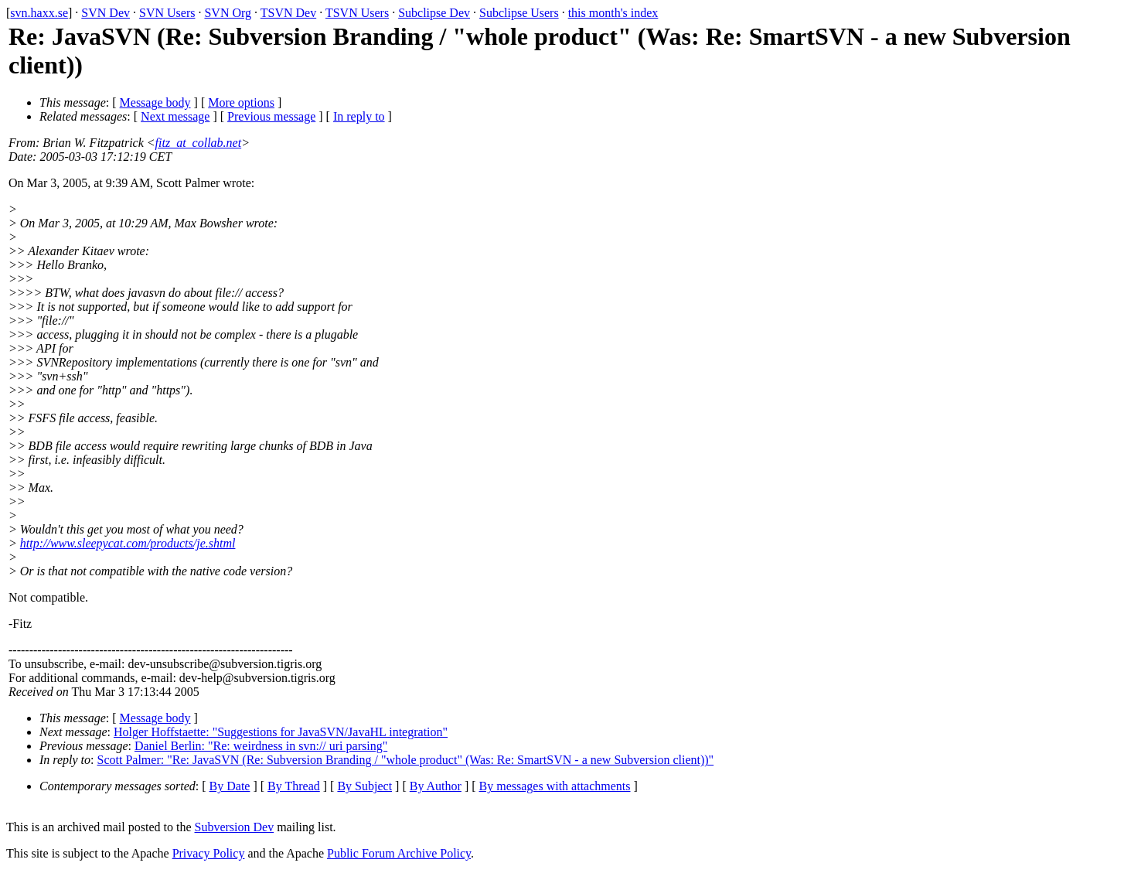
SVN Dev (105, 12)
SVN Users (167, 12)
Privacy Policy (208, 853)
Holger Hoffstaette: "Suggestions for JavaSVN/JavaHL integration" (281, 731)
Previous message (271, 116)
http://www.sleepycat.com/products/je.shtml (128, 543)
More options (241, 102)
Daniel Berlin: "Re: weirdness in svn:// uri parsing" (261, 745)
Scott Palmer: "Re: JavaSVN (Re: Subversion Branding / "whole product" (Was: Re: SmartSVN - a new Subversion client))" (405, 759)
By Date (229, 786)
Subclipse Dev (434, 12)
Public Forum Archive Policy (399, 853)
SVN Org (227, 12)
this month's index (613, 12)
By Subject (364, 786)
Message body (155, 102)
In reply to (359, 116)
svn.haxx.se (39, 12)
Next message (175, 116)
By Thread (293, 786)
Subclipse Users (519, 12)
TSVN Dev (288, 12)
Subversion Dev (234, 827)
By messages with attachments (555, 786)
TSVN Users (357, 12)
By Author (436, 786)
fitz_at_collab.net (198, 142)
